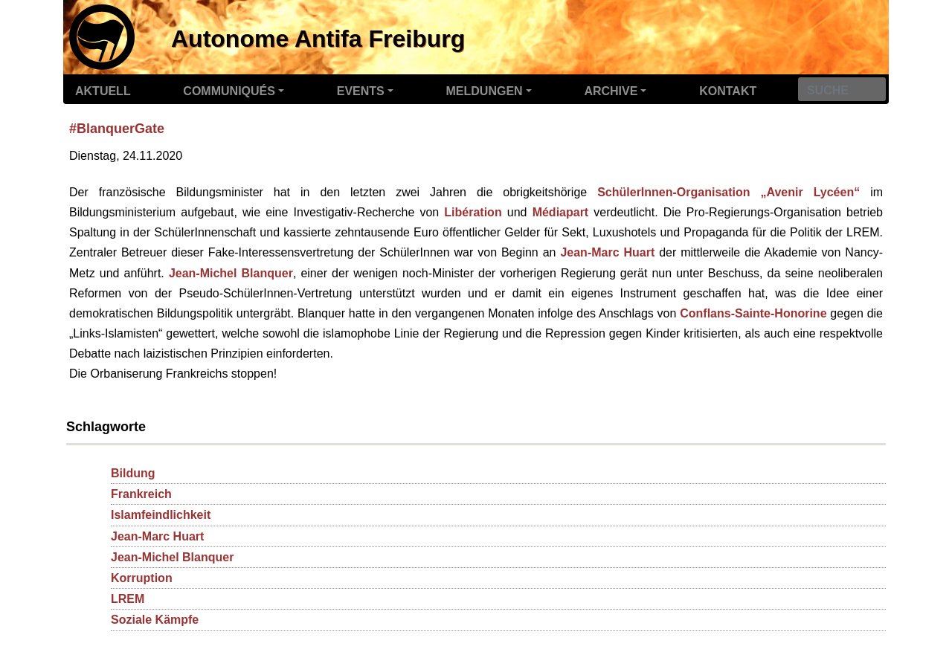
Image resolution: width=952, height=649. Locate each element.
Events (361, 91)
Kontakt (727, 91)
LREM (127, 599)
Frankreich (141, 494)
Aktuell (103, 91)
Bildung (133, 473)
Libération (472, 212)
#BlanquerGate (116, 128)
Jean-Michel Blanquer (231, 273)
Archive (610, 91)
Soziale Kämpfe (155, 619)
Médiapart (561, 212)
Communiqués (229, 91)
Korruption (142, 578)
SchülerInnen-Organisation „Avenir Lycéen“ (728, 192)
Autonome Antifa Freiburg (318, 38)
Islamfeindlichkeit (160, 514)
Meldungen (484, 91)
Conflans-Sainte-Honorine (753, 313)
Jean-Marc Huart (607, 252)
